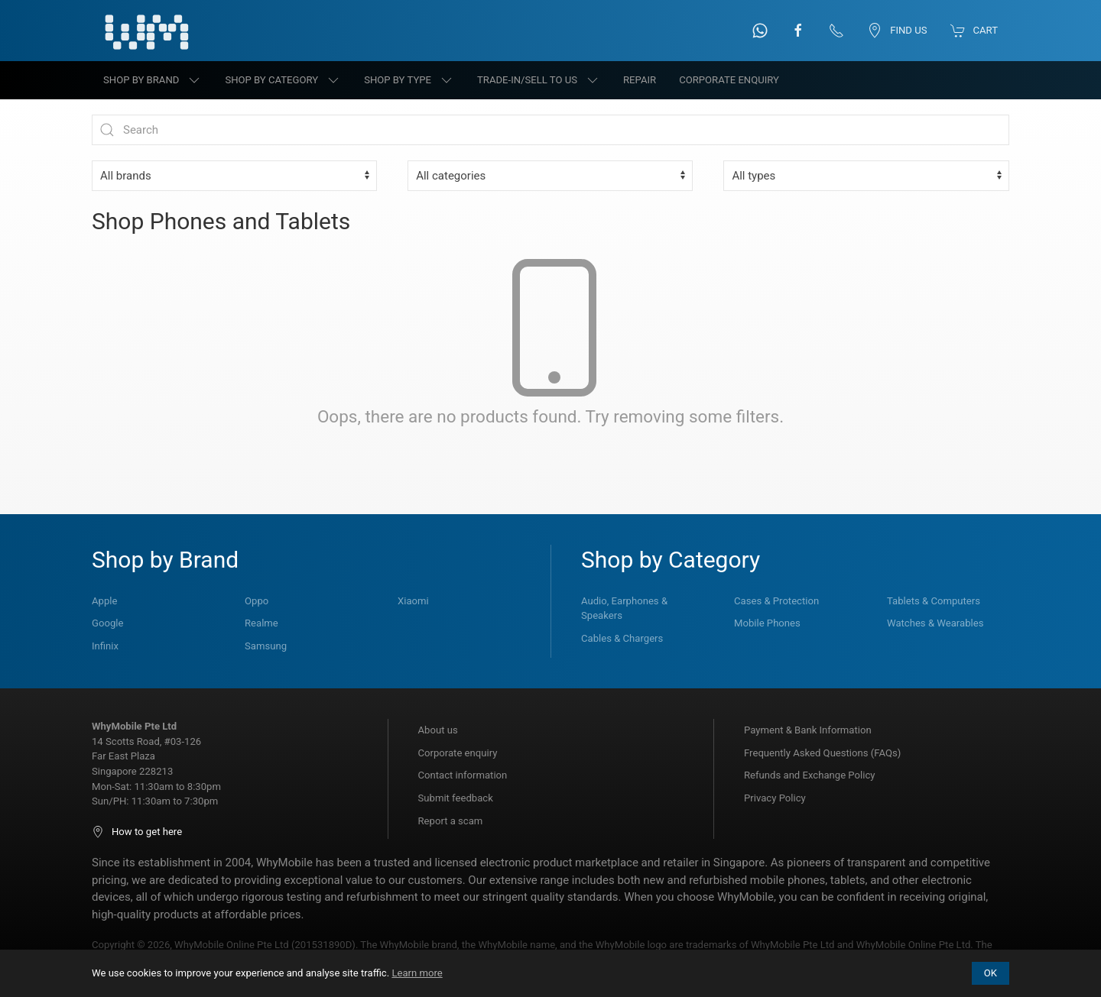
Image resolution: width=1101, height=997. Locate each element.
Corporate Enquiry (729, 80)
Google (107, 623)
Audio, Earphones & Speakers (624, 608)
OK (990, 973)
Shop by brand (152, 80)
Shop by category (283, 80)
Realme (261, 623)
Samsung (266, 646)
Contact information (463, 775)
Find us (897, 30)
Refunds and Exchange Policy (809, 775)
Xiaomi (413, 601)
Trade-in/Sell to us (538, 80)
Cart (974, 30)
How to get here (137, 831)
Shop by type (409, 80)
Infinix (105, 646)
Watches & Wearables (935, 623)
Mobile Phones (767, 623)
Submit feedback (455, 798)
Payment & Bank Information (808, 730)
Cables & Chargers (622, 638)
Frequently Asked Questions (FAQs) (822, 753)
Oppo (256, 601)
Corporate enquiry (458, 753)
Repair (639, 80)
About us (438, 730)
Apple (104, 601)
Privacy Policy (775, 798)
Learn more (416, 973)
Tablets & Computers (933, 601)
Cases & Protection (776, 601)
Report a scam (450, 821)
